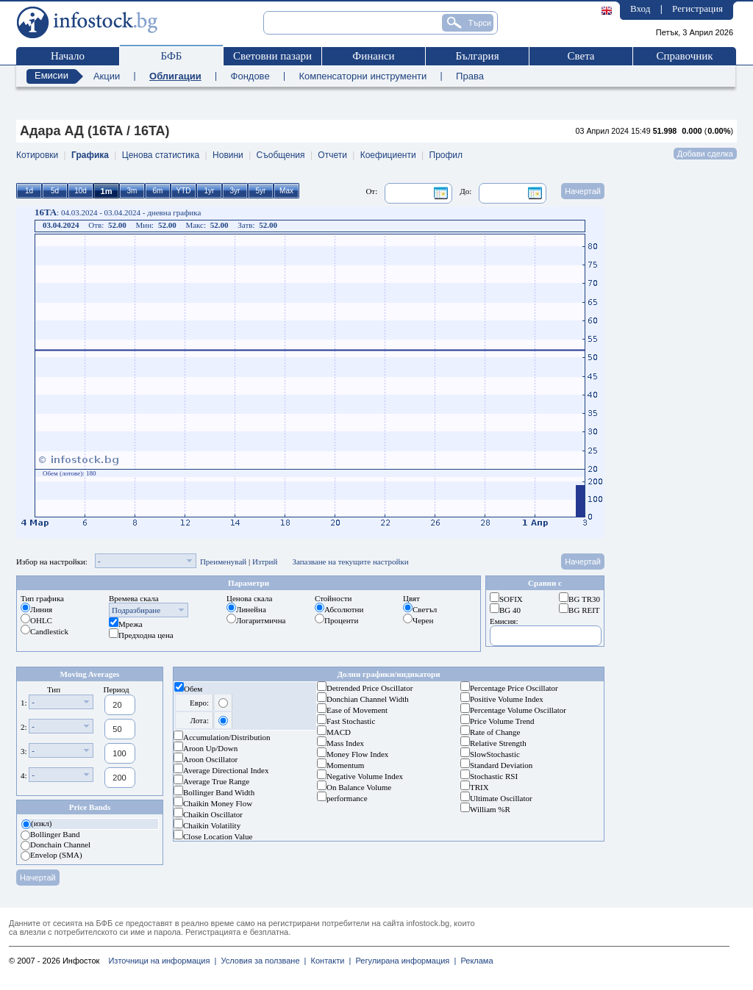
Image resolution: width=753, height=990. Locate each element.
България (477, 56)
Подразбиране (136, 610)
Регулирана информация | (403, 960)
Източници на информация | (162, 960)
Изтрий (265, 561)
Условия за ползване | (261, 960)
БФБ (171, 56)
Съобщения (281, 155)
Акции (106, 76)
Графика (90, 155)
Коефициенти (388, 155)
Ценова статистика (160, 155)
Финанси (373, 56)
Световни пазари (272, 56)
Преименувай (223, 561)
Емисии (51, 75)
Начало (68, 56)
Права (470, 76)
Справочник (684, 56)
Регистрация (697, 8)
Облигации (175, 76)
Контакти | (328, 960)
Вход (640, 8)
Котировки (37, 155)
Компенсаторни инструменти (363, 76)
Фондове (250, 76)
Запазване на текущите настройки (350, 561)
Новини (228, 155)
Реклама (474, 960)
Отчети (332, 155)
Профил (446, 155)
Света (580, 56)
